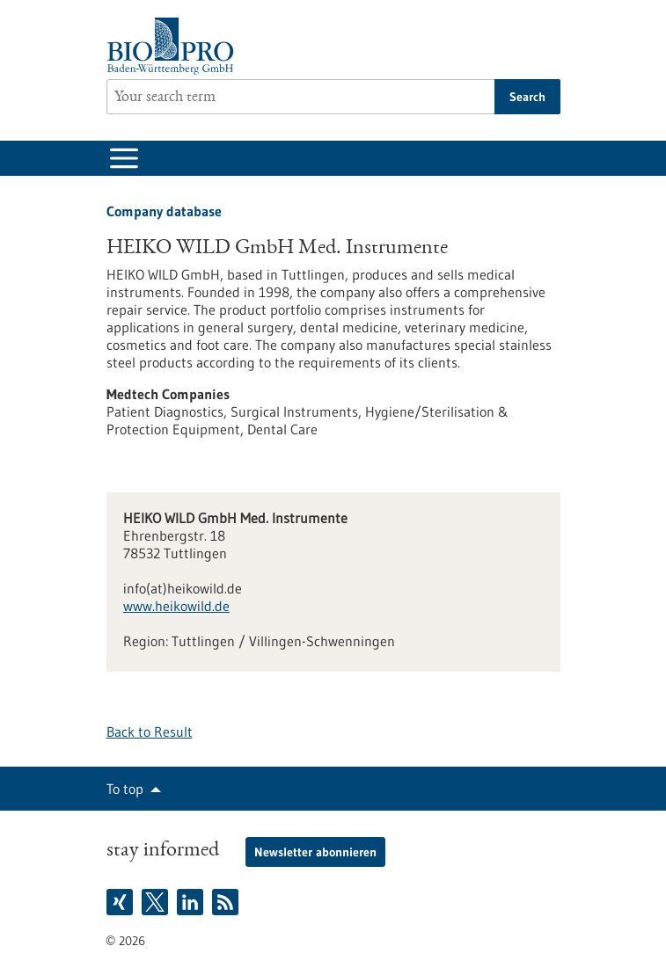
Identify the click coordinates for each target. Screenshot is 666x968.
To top (124, 788)
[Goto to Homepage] (174, 46)
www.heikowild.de (176, 606)
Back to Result (149, 731)
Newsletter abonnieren (315, 852)
